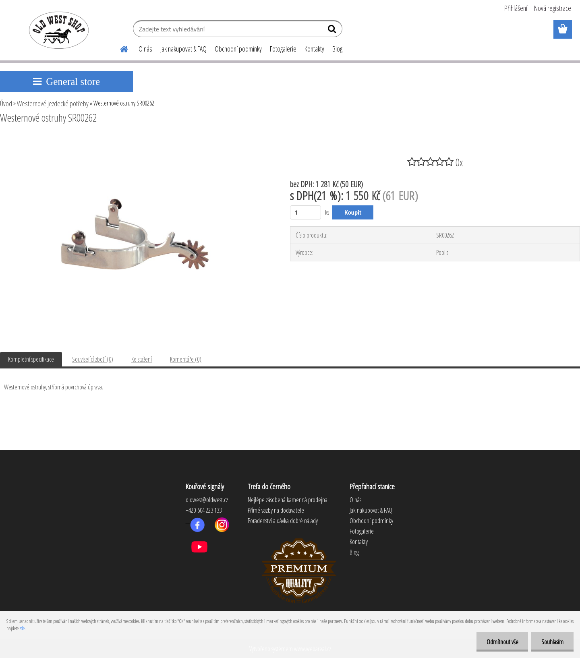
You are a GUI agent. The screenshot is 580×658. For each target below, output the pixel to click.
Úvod (6, 103)
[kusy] (305, 212)
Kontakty (314, 49)
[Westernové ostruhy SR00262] (135, 139)
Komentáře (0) (185, 359)
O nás (145, 49)
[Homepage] (119, 48)
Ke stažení (141, 359)
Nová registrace (552, 8)
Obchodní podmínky (238, 49)
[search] (333, 30)
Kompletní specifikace (31, 359)
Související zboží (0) (92, 359)
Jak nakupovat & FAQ (183, 49)
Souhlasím (552, 641)
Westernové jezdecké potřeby (53, 103)
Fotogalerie (283, 49)
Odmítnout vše (502, 641)
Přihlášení (515, 8)
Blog (337, 49)
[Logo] (57, 30)
